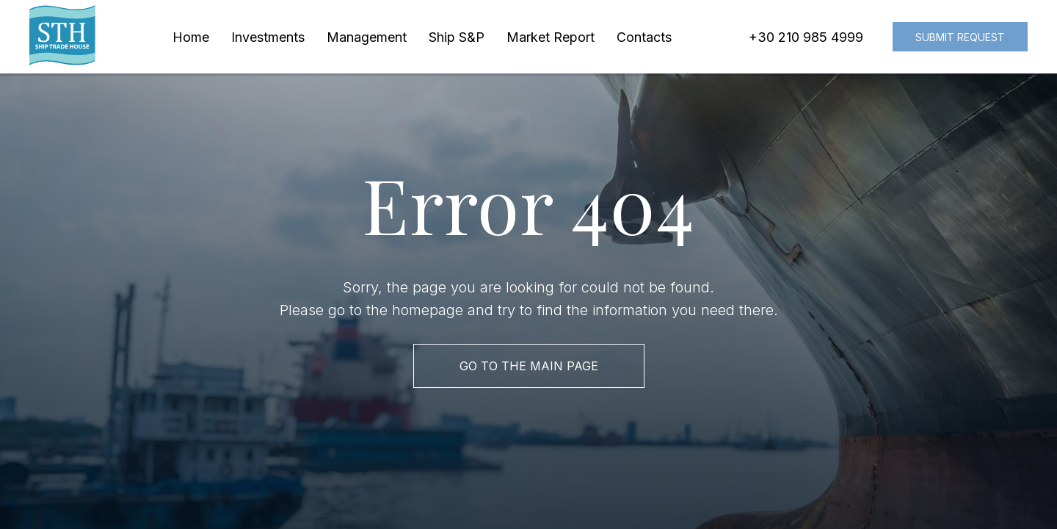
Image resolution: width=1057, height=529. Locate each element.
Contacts (644, 37)
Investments (268, 37)
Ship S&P (456, 37)
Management (367, 37)
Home (190, 37)
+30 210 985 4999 (806, 37)
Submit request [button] (960, 37)
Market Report (550, 37)
